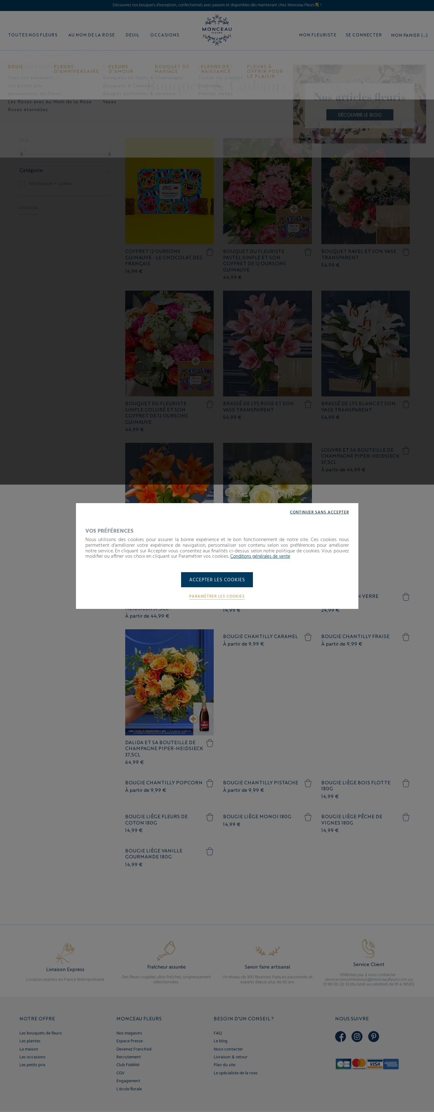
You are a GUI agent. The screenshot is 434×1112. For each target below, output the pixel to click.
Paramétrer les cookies (217, 597)
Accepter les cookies (217, 580)
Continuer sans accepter (318, 512)
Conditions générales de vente (262, 556)
